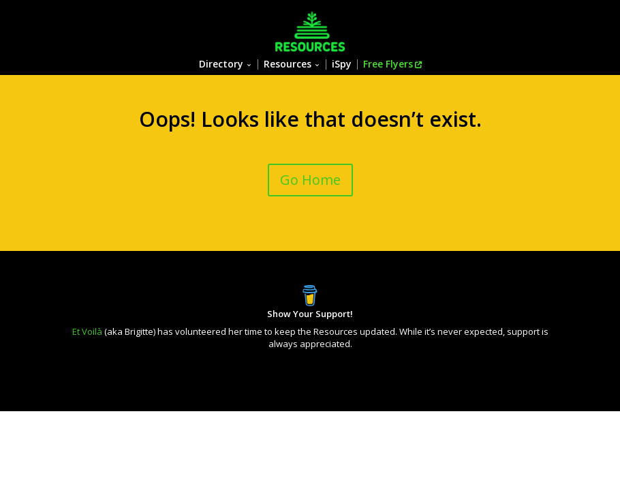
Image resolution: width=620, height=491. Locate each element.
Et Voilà (87, 331)
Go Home (310, 179)
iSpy (342, 64)
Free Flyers (388, 64)
